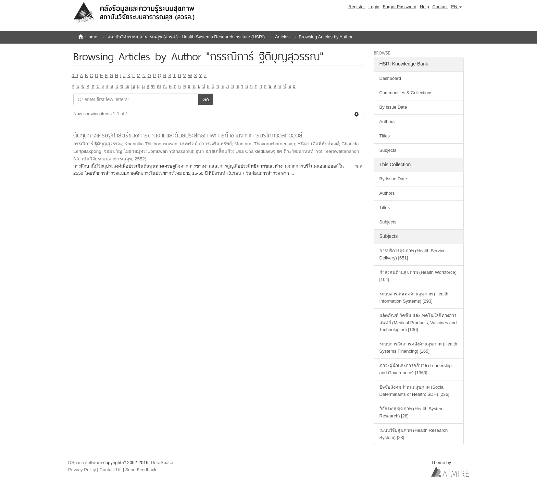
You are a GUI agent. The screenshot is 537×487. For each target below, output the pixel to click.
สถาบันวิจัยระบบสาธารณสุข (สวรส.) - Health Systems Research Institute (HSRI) (186, 36)
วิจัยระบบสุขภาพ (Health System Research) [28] (411, 412)
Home (91, 36)
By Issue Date (393, 107)
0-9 (75, 75)
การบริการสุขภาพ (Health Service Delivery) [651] (412, 254)
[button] (456, 7)
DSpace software (85, 462)
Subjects (388, 150)
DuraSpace (162, 462)
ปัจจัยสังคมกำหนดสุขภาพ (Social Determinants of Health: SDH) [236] (414, 391)
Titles (384, 135)
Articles (282, 36)
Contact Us (111, 469)
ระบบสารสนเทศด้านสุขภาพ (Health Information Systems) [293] (414, 297)
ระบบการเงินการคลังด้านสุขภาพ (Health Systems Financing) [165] (418, 347)
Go (205, 99)
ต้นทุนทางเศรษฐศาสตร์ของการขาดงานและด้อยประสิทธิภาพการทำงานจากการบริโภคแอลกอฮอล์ (187, 135)
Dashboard (390, 78)
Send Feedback (140, 469)
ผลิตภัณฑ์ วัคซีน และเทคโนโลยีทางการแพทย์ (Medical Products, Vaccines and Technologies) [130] (418, 322)
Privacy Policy (82, 469)
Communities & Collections (406, 92)
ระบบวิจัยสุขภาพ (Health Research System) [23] (413, 434)
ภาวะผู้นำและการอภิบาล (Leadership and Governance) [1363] (415, 369)
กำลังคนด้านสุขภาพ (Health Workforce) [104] (418, 276)
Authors (387, 121)
